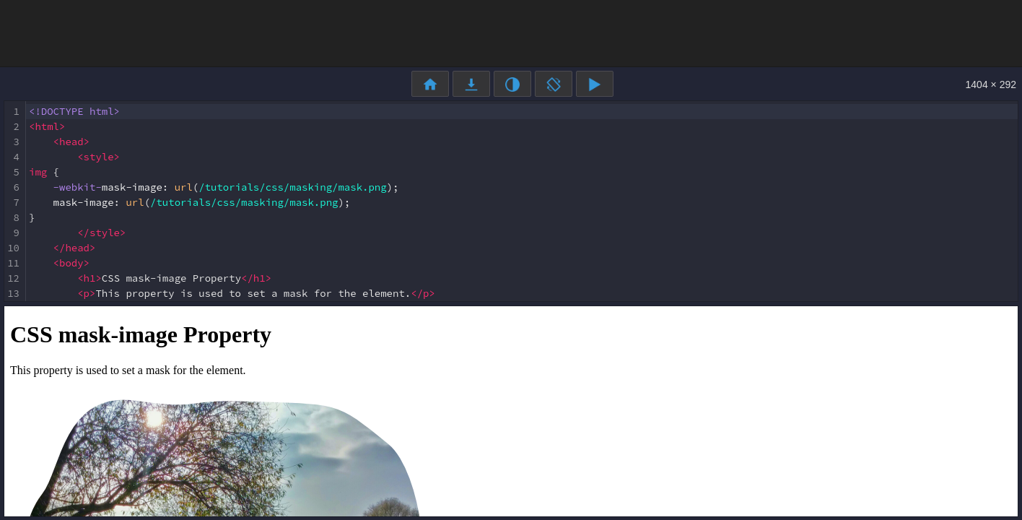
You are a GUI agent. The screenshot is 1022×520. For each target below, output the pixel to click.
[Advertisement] (511, 32)
